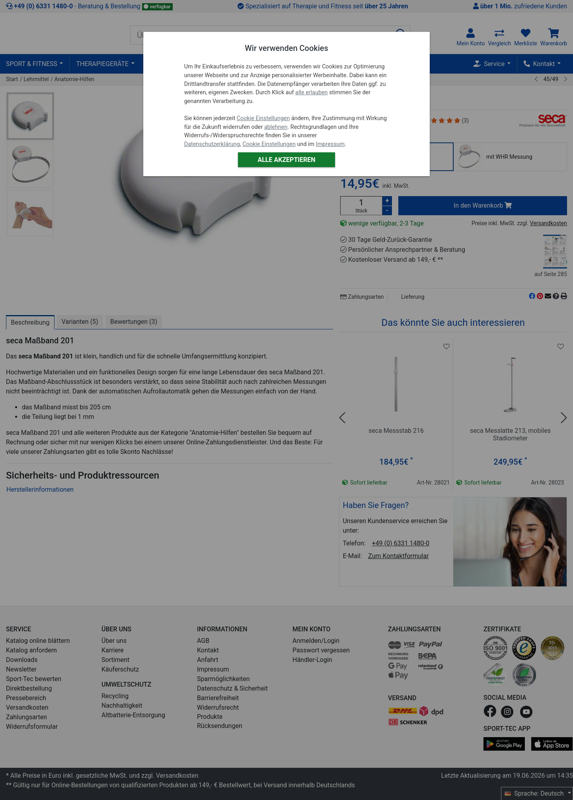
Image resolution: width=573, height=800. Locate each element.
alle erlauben (311, 92)
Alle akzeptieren (286, 160)
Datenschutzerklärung (212, 144)
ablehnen (276, 127)
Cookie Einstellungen (263, 118)
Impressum (330, 144)
